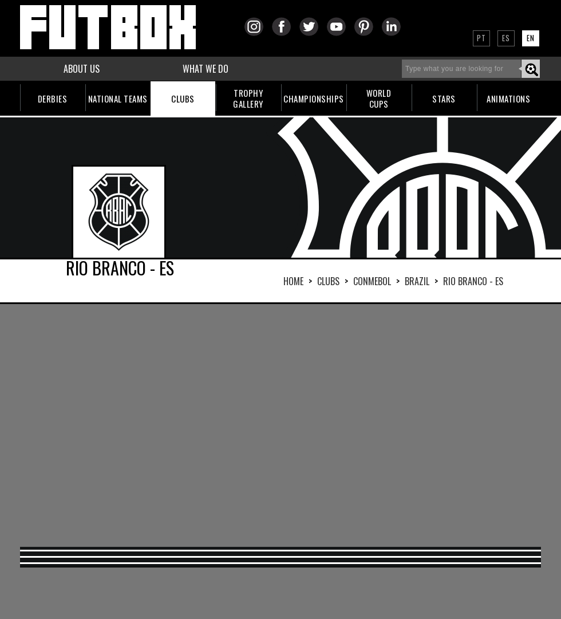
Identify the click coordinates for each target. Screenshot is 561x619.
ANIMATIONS (508, 98)
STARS (444, 98)
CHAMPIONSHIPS (313, 98)
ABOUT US (82, 69)
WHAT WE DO (205, 69)
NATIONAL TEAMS (118, 98)
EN (531, 38)
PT (481, 38)
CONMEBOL (372, 281)
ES (506, 38)
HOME (293, 281)
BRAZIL (417, 281)
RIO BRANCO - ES (473, 281)
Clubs (328, 281)
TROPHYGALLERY (248, 98)
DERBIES (53, 98)
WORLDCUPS (379, 98)
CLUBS (183, 98)
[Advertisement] (256, 424)
